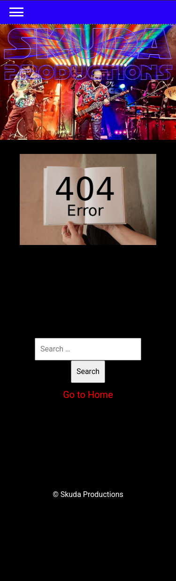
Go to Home (88, 394)
